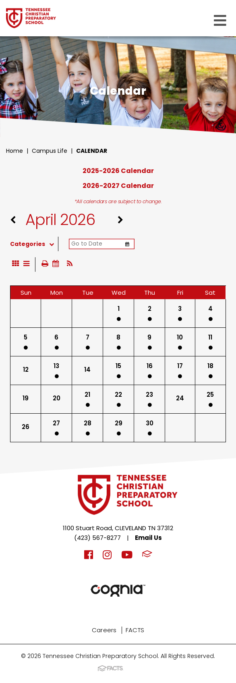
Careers (104, 630)
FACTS (135, 630)
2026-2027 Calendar (118, 185)
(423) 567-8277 (97, 537)
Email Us (148, 537)
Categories (34, 244)
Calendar (91, 150)
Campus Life (49, 150)
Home (14, 150)
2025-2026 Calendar (118, 170)
